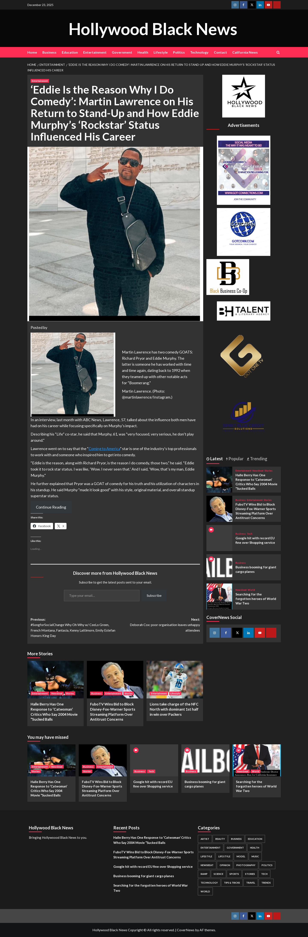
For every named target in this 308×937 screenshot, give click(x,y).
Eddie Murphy (164, 358)
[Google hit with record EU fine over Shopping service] (154, 760)
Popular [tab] (236, 458)
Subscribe (154, 595)
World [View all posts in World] (251, 590)
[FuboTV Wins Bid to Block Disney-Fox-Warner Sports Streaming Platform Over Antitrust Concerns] (115, 679)
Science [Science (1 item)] (218, 873)
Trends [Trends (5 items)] (266, 882)
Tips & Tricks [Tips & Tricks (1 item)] (232, 882)
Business (49, 52)
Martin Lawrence (136, 352)
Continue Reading (51, 507)
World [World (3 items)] (205, 891)
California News (245, 52)
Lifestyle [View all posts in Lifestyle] (175, 693)
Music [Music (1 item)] (255, 856)
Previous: (73, 627)
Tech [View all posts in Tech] (249, 533)
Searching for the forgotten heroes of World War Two (255, 598)
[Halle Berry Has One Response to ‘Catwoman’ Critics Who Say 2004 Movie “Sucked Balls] (55, 679)
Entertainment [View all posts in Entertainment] (40, 80)
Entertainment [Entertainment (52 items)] (211, 847)
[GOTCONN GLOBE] (243, 231)
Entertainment (95, 52)
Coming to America (104, 448)
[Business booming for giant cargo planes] (219, 567)
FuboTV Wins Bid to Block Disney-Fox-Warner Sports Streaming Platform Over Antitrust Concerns (153, 854)
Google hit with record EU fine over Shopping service (153, 866)
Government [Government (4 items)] (235, 847)
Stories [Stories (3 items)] (250, 873)
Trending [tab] (258, 458)
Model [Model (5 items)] (241, 856)
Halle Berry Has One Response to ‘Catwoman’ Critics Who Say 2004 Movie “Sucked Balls (152, 840)
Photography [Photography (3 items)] (245, 865)
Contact (220, 52)
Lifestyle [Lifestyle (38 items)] (206, 856)
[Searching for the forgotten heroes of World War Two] (219, 596)
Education (70, 52)
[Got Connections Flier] (243, 170)
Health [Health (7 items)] (254, 847)
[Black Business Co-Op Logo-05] (227, 276)
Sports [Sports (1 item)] (234, 873)
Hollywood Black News (153, 28)
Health (143, 52)
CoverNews (185, 930)
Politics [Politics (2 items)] (267, 865)
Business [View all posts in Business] (96, 693)
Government (122, 52)
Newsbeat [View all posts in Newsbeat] (56, 693)
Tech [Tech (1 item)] (264, 873)
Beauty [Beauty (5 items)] (220, 838)
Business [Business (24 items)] (236, 838)
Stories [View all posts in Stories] (70, 693)
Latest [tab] (216, 458)
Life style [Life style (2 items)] (224, 856)
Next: (157, 625)
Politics (179, 52)
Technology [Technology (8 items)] (209, 882)
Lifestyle (161, 52)
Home (32, 52)
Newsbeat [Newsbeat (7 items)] (207, 865)
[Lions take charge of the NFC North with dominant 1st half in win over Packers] (175, 679)
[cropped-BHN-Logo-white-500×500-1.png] (243, 96)
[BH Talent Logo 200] (243, 310)
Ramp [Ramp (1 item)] (204, 873)
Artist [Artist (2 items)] (205, 838)
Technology (199, 52)
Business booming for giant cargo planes (143, 876)
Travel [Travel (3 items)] (250, 882)
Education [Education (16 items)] (255, 838)
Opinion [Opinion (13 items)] (225, 865)
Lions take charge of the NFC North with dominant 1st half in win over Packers (174, 709)
